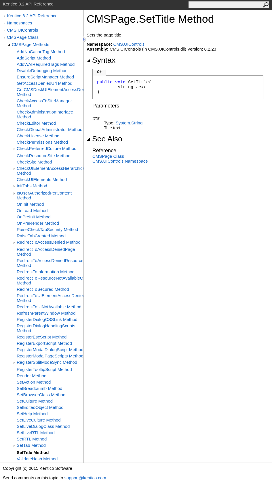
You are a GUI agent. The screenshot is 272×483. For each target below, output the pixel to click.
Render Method (31, 375)
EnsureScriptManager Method (45, 76)
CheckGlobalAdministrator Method (49, 129)
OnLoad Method (32, 210)
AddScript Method (34, 57)
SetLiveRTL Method (36, 432)
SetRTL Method (32, 438)
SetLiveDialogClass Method (43, 426)
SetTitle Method (33, 452)
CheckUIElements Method (42, 179)
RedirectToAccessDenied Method (49, 242)
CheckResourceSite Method (44, 155)
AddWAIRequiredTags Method (46, 64)
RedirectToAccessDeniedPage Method (46, 252)
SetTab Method (31, 445)
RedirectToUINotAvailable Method (49, 306)
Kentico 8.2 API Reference (32, 15)
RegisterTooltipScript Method (44, 369)
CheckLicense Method (38, 135)
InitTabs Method (32, 185)
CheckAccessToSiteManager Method (44, 103)
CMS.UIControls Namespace (120, 161)
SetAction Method (34, 382)
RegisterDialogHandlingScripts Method (46, 328)
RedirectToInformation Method (46, 271)
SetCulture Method (35, 401)
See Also (104, 138)
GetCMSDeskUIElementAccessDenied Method (50, 92)
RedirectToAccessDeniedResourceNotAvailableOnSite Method (50, 263)
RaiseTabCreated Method (41, 235)
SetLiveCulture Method (39, 419)
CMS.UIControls (22, 30)
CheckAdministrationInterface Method (45, 114)
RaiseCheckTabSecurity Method (47, 229)
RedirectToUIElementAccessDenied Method (50, 298)
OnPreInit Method (34, 216)
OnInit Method (30, 204)
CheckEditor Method (36, 123)
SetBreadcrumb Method (39, 388)
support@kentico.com (85, 477)
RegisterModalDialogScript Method (50, 349)
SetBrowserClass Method (41, 394)
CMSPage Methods (30, 44)
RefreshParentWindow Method (46, 313)
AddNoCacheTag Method (41, 51)
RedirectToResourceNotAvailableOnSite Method (50, 280)
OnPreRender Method (38, 223)
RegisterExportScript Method (44, 343)
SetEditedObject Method (40, 407)
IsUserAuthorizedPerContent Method (44, 195)
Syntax (101, 60)
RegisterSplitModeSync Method (47, 362)
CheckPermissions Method (42, 142)
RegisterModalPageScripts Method (50, 355)
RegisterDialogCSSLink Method (47, 319)
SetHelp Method (32, 413)
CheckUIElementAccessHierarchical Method (50, 171)
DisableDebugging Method (42, 70)
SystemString (129, 122)
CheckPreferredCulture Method (47, 148)
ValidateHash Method (37, 458)
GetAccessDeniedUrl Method (44, 83)
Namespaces (19, 22)
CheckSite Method (34, 161)
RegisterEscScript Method (41, 336)
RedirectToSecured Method (43, 289)
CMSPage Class (23, 37)
